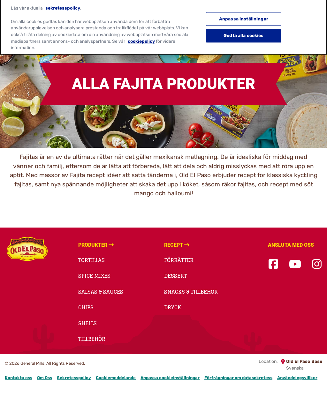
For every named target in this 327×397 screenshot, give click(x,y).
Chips (86, 307)
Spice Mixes (94, 275)
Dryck (172, 307)
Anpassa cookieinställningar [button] (170, 377)
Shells (87, 323)
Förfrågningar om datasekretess (238, 377)
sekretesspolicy (62, 5)
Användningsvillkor (297, 377)
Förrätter (179, 260)
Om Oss (44, 377)
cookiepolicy (141, 38)
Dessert (175, 275)
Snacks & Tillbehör (191, 291)
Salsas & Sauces (100, 291)
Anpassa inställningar (243, 16)
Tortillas (91, 260)
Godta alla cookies (244, 32)
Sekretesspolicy (74, 377)
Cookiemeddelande (116, 377)
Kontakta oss (18, 377)
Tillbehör (91, 338)
